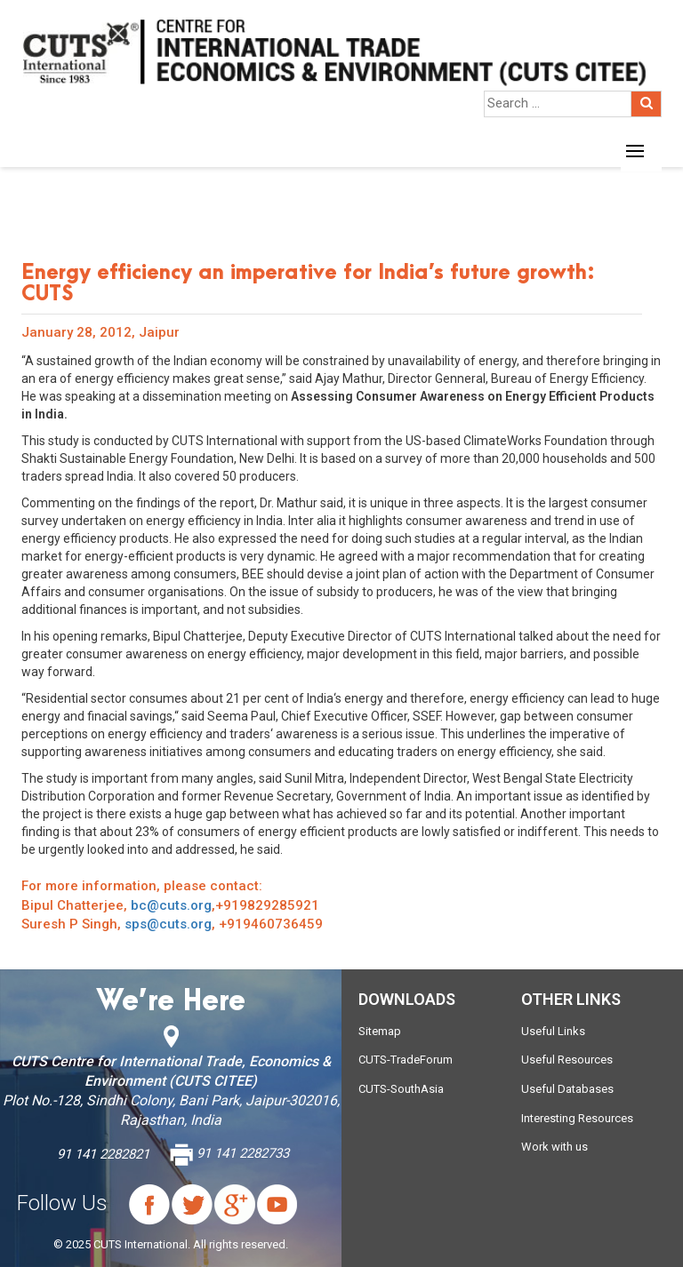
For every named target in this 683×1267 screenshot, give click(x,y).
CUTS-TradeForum (405, 1059)
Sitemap (379, 1031)
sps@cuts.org (168, 924)
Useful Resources (567, 1059)
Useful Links (553, 1031)
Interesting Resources (577, 1118)
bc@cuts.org (171, 905)
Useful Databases (567, 1089)
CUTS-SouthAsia (401, 1089)
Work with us (554, 1146)
